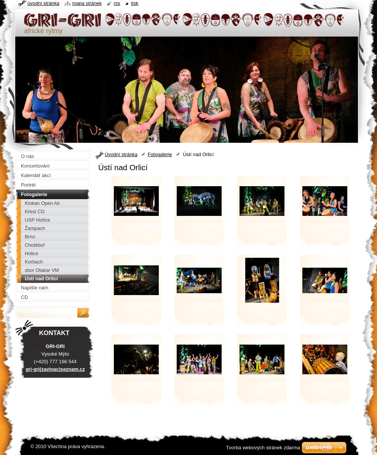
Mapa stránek (87, 3)
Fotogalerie (160, 154)
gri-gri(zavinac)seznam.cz (55, 369)
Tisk (134, 3)
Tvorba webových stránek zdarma (263, 447)
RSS (117, 3)
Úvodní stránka (121, 154)
